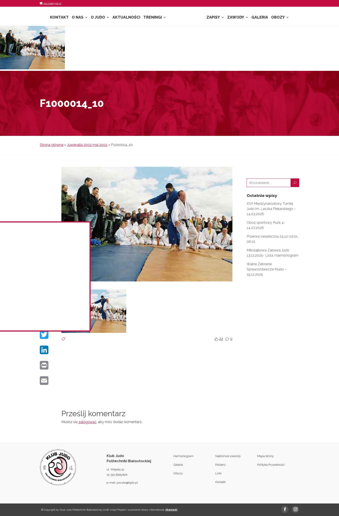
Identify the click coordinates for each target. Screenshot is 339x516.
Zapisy (213, 17)
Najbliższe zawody (228, 456)
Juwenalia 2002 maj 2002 (87, 145)
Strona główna (51, 145)
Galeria (259, 17)
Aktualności (126, 17)
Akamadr (171, 509)
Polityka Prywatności (271, 464)
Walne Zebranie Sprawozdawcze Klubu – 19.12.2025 (267, 269)
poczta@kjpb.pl (127, 482)
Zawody (235, 17)
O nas (77, 17)
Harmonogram (183, 456)
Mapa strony (265, 456)
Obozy (278, 17)
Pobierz (220, 464)
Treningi (152, 17)
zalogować (87, 422)
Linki (218, 473)
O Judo (98, 17)
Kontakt (59, 17)
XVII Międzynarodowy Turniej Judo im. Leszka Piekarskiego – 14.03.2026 (271, 209)
